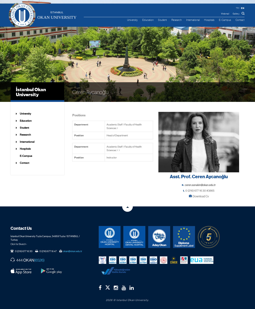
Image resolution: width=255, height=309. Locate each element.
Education (148, 19)
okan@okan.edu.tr (72, 251)
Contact (240, 19)
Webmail (225, 13)
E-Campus (225, 19)
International (193, 19)
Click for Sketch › (19, 244)
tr (237, 8)
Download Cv (201, 196)
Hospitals (209, 19)
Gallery (236, 13)
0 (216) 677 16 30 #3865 (199, 190)
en (242, 8)
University (132, 19)
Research (176, 19)
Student (162, 19)
